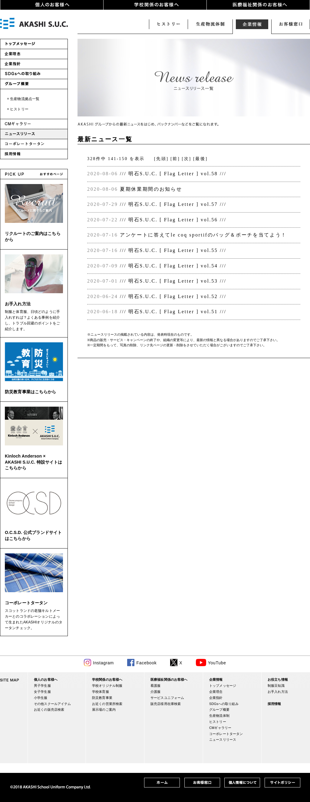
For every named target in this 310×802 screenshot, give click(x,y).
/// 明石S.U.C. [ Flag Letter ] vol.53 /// (173, 281)
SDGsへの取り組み (224, 704)
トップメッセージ (222, 685)
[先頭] (161, 158)
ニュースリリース (222, 739)
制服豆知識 (276, 685)
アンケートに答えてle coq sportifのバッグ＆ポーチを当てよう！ (203, 234)
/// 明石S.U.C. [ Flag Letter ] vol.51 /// (173, 311)
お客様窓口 (290, 24)
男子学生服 (42, 685)
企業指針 (216, 698)
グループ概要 (219, 709)
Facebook (146, 662)
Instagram (103, 662)
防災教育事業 (102, 698)
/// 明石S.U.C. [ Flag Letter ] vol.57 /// (173, 204)
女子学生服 (42, 691)
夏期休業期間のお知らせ (151, 189)
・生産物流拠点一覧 (22, 99)
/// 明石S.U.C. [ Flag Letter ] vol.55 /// (173, 250)
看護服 (155, 685)
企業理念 (216, 691)
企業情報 (251, 24)
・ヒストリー (17, 109)
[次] (186, 158)
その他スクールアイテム (52, 704)
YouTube (217, 662)
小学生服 (41, 698)
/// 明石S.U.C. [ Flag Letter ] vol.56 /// (173, 219)
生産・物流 (210, 24)
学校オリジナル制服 (107, 685)
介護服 (155, 691)
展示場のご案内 (104, 709)
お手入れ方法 (18, 303)
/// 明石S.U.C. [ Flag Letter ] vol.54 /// (173, 265)
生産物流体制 (219, 715)
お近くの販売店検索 (49, 709)
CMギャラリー (220, 728)
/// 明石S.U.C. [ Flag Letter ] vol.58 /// (173, 173)
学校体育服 (100, 691)
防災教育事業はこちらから (30, 391)
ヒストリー (168, 24)
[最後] (200, 158)
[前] (175, 158)
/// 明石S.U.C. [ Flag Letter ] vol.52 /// (173, 296)
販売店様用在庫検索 (165, 704)
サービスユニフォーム (167, 698)
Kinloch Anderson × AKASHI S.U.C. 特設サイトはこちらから (33, 462)
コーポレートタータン (26, 602)
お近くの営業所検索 (107, 704)
